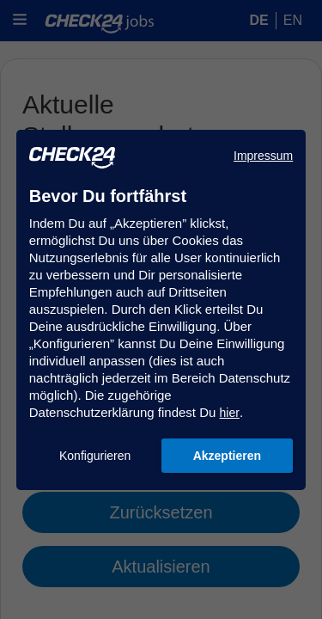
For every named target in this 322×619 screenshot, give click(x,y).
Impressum (263, 155)
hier (230, 413)
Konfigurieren (95, 456)
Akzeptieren (227, 456)
